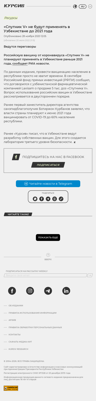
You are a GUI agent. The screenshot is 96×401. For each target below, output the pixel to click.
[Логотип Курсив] (14, 5)
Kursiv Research (18, 349)
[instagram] (30, 291)
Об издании (16, 305)
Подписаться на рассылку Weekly (27, 271)
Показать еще (48, 237)
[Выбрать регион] (75, 6)
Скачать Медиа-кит (20, 342)
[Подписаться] (90, 275)
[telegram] (48, 291)
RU (82, 6)
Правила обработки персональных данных (35, 327)
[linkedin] (66, 291)
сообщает (20, 63)
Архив (12, 320)
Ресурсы (10, 18)
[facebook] (12, 291)
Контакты (14, 335)
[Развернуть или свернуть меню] (90, 6)
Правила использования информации (33, 313)
